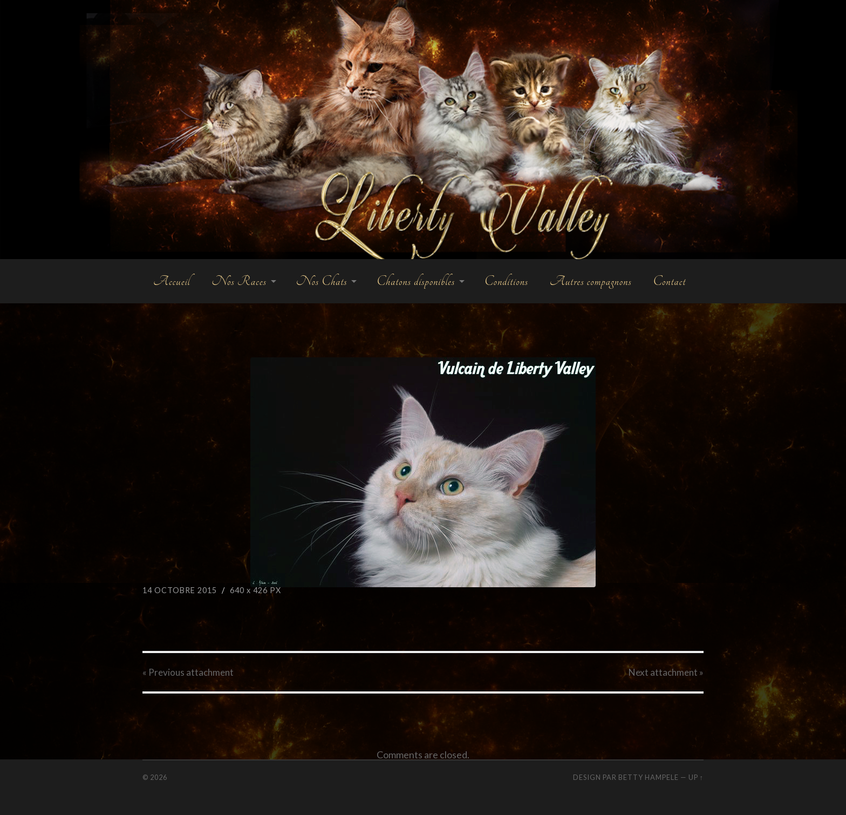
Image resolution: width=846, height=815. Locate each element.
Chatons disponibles (416, 281)
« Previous (188, 672)
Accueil (171, 281)
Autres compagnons (591, 281)
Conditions (506, 281)
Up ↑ (696, 777)
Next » (666, 672)
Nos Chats (321, 281)
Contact (669, 281)
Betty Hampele (648, 777)
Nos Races (239, 281)
